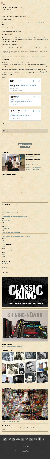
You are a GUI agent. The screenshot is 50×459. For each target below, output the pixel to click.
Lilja (23, 446)
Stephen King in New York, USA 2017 (32, 169)
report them (24, 428)
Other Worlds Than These (6, 228)
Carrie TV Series (5, 224)
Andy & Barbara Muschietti (7, 250)
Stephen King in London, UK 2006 (31, 164)
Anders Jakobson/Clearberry (21, 450)
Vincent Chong (26, 451)
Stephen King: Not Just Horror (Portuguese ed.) (11, 232)
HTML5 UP (39, 450)
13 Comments (5, 131)
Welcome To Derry (5, 271)
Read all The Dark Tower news (25, 144)
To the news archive (25, 146)
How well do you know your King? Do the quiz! (10, 383)
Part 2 (29, 156)
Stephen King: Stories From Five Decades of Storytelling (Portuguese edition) (16, 236)
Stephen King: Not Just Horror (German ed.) (10, 212)
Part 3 (32, 156)
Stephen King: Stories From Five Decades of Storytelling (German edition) (15, 216)
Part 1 (26, 156)
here (9, 123)
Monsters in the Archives (6, 208)
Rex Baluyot (4, 247)
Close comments (44, 131)
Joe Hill (3, 254)
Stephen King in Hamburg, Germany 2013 (33, 167)
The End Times (4, 267)
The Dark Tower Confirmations (13, 7)
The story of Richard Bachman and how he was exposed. (12, 346)
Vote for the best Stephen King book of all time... (11, 421)
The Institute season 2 (6, 220)
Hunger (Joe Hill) (5, 240)
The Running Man (5, 263)
